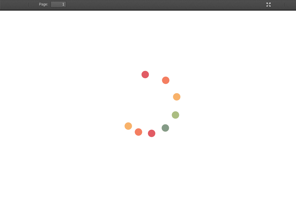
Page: (43, 4)
